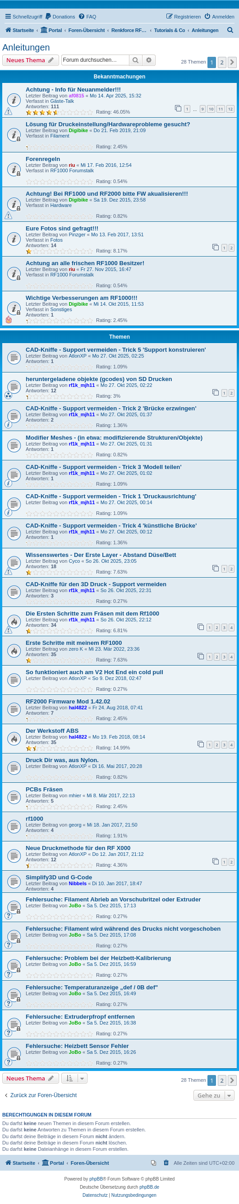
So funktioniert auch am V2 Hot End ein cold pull (94, 672)
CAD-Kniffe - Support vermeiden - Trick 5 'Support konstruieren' (116, 349)
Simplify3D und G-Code (59, 877)
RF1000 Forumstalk (72, 170)
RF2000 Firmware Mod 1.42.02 (68, 701)
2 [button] (222, 62)
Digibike (78, 130)
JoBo (75, 905)
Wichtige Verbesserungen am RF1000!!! (82, 297)
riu (72, 165)
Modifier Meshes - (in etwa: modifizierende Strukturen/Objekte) (114, 437)
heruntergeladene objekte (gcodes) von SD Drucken (99, 379)
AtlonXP (78, 355)
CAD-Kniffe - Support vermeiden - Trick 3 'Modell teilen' (104, 467)
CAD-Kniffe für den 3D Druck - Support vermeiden (96, 584)
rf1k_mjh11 (82, 385)
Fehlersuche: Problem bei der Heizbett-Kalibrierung (98, 958)
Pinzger (77, 234)
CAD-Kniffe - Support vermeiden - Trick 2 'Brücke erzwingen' (111, 408)
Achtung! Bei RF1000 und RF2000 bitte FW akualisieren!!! (107, 193)
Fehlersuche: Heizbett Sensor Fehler (77, 1046)
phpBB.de (149, 1187)
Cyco (74, 561)
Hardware (61, 205)
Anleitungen (26, 47)
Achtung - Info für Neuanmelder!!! (73, 89)
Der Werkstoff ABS (52, 730)
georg (75, 824)
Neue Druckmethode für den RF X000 (78, 848)
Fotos (56, 240)
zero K (76, 649)
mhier (75, 795)
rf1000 (34, 818)
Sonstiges (61, 309)
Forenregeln (43, 159)
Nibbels (78, 883)
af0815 (76, 95)
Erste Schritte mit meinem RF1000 (74, 642)
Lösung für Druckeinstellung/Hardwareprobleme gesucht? (108, 124)
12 (230, 109)
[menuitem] (60, 16)
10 (211, 109)
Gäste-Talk (62, 101)
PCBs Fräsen (44, 789)
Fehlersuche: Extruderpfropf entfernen (80, 1016)
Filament (59, 135)
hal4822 (78, 707)
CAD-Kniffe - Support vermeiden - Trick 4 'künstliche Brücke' (111, 525)
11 (220, 109)
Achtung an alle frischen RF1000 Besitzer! (85, 263)
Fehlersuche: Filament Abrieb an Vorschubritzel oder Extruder (113, 899)
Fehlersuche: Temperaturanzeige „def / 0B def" (92, 987)
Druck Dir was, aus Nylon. (62, 760)
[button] (232, 62)
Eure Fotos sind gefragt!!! (62, 228)
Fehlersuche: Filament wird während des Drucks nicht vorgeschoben (123, 928)
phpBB (96, 1178)
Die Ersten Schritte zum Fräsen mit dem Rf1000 (92, 613)
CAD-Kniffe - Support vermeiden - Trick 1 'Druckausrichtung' (111, 496)
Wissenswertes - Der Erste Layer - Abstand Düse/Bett (101, 554)
